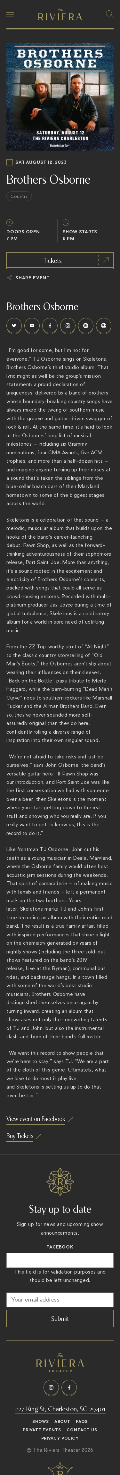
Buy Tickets (19, 1135)
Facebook (60, 1247)
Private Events (42, 1430)
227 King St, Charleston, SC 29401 (60, 1408)
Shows (40, 1421)
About (62, 1421)
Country (19, 196)
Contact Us (82, 1430)
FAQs (82, 1421)
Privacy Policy (60, 1438)
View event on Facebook (35, 1118)
